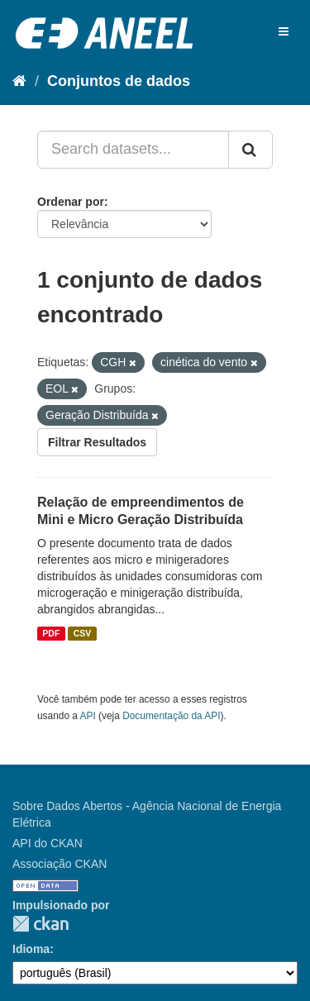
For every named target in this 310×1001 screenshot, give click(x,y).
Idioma (31, 949)
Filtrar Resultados (97, 442)
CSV (83, 633)
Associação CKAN (59, 863)
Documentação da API (171, 716)
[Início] (19, 81)
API (88, 716)
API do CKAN (47, 843)
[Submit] (250, 150)
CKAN (40, 923)
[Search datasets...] (133, 150)
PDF (51, 633)
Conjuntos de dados (118, 81)
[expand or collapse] (283, 31)
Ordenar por (70, 201)
